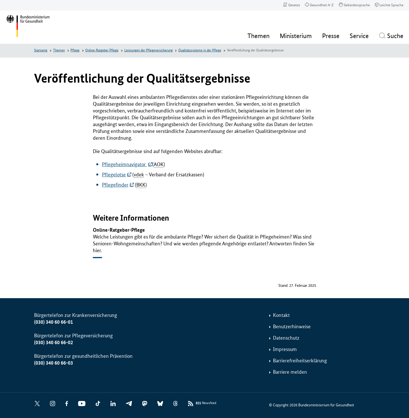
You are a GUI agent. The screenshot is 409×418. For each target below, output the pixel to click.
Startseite (40, 50)
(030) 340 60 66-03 (53, 363)
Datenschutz (286, 338)
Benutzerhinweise (292, 326)
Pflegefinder (115, 185)
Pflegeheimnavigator (124, 164)
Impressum (285, 349)
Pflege (75, 50)
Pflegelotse (114, 174)
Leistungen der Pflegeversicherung (148, 50)
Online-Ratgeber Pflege (101, 50)
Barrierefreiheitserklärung (300, 360)
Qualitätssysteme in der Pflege (199, 50)
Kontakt (281, 315)
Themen (59, 50)
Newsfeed (206, 403)
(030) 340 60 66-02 (53, 342)
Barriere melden (290, 372)
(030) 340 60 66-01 (53, 322)
